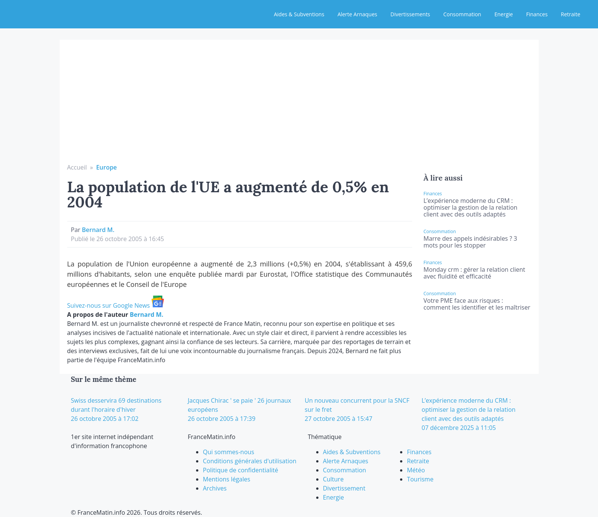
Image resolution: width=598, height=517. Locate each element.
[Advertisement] (299, 106)
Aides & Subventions (299, 14)
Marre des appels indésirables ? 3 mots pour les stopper (470, 241)
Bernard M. (98, 230)
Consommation (462, 14)
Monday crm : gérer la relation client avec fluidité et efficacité (474, 272)
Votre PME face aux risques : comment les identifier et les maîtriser (476, 303)
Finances (537, 14)
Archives (215, 488)
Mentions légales (226, 479)
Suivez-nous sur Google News (115, 305)
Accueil (77, 167)
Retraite (570, 14)
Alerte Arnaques (357, 14)
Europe (106, 167)
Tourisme (420, 479)
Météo (416, 470)
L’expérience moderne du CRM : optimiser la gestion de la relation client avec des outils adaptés (470, 207)
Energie (503, 14)
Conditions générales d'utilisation (250, 461)
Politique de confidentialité (240, 470)
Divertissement (344, 488)
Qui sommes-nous (228, 452)
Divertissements (410, 14)
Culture (333, 479)
